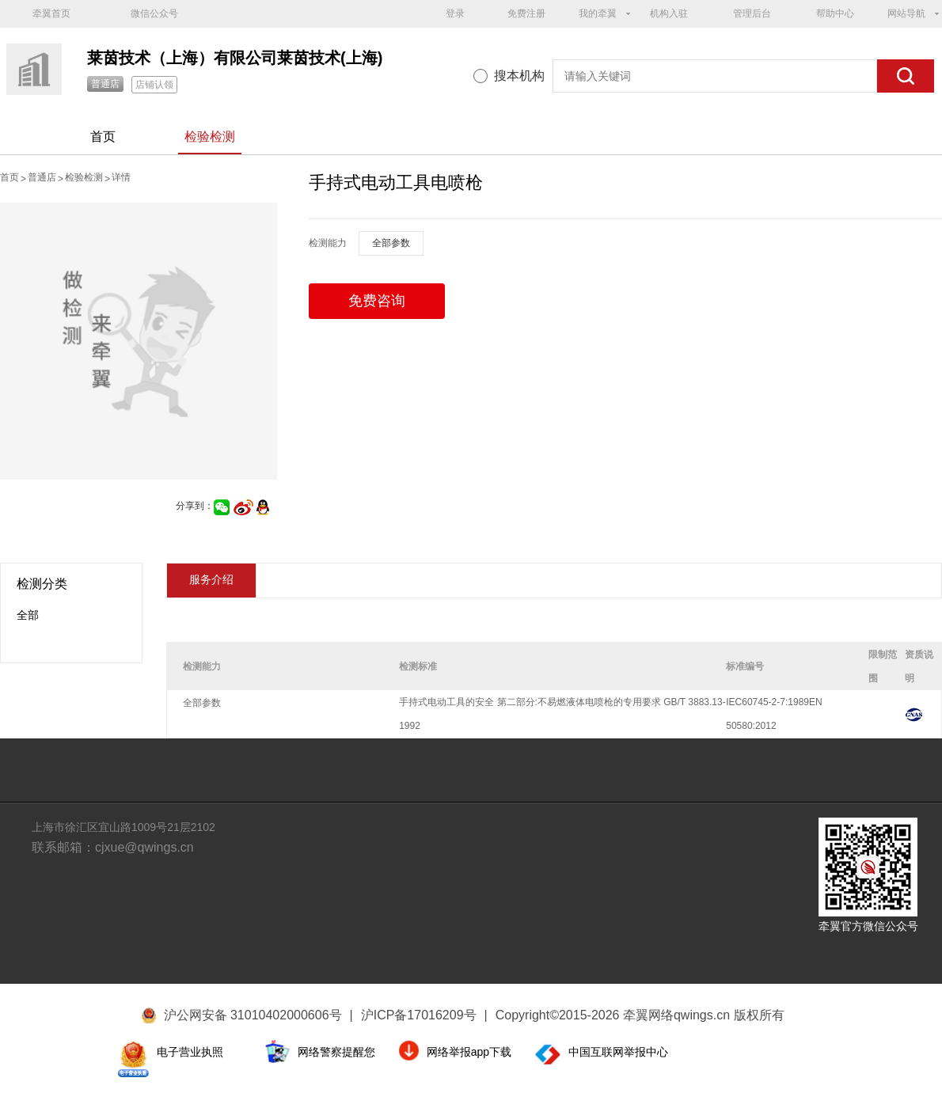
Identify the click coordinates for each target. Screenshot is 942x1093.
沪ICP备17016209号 (424, 1015)
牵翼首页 (51, 13)
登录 (455, 13)
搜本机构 (519, 75)
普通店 (105, 83)
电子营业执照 (190, 1052)
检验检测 (209, 136)
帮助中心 (835, 13)
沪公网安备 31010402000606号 (253, 1015)
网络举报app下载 (469, 1052)
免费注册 (526, 13)
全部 (28, 615)
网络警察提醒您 (336, 1052)
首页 (103, 136)
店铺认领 (154, 84)
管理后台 (752, 13)
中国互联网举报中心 (618, 1052)
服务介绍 (211, 579)
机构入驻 (669, 13)
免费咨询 (376, 301)
